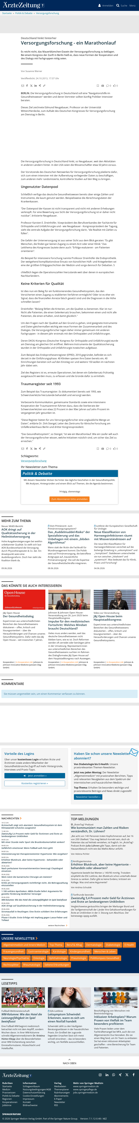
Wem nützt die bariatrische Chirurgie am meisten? (26, 877)
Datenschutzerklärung (34, 1092)
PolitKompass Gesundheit (104, 958)
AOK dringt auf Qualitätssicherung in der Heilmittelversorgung (18, 533)
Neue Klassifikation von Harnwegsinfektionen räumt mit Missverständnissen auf (113, 535)
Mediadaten (60, 1086)
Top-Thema (56, 945)
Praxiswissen (8, 1092)
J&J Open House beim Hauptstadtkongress (108, 618)
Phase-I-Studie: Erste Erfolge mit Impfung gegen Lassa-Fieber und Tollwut (34, 919)
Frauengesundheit (13, 951)
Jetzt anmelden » (34, 775)
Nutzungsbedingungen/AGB (37, 1089)
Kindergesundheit (80, 951)
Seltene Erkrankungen (57, 965)
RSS (56, 1105)
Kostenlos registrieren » (34, 783)
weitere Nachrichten (58, 925)
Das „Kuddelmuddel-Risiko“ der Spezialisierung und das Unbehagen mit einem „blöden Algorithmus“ (69, 537)
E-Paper (58, 1099)
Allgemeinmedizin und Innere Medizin (24, 945)
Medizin (6, 1089)
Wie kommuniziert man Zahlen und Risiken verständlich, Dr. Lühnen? (100, 829)
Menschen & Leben (105, 951)
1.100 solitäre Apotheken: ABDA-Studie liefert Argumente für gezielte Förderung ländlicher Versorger (31, 893)
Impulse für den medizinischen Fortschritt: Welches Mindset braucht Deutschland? (69, 625)
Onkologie (38, 958)
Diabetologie (113, 945)
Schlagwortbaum (31, 1086)
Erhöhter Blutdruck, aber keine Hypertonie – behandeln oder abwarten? (32, 861)
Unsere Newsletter (18, 938)
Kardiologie (59, 951)
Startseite (7, 1086)
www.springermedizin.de (86, 1086)
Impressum (28, 1099)
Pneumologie (78, 958)
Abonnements (61, 1096)
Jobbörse (6, 1105)
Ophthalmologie (58, 958)
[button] (132, 5)
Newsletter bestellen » (88, 797)
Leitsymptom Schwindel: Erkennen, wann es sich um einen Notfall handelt (66, 1018)
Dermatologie (94, 945)
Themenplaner (61, 1089)
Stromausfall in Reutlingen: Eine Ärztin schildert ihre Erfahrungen (34, 911)
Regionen (7, 1099)
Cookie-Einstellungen (33, 1096)
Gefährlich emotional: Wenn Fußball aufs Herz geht (27, 848)
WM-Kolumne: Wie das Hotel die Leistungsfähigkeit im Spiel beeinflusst (34, 900)
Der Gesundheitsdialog (18, 616)
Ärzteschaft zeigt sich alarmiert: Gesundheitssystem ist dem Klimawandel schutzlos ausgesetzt (31, 826)
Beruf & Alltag (74, 945)
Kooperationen (9, 1102)
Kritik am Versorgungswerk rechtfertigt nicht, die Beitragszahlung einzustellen (34, 884)
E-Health (129, 945)
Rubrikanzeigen (62, 1092)
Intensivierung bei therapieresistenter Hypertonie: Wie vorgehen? (34, 854)
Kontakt (27, 1102)
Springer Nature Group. (66, 1118)
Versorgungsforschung (34, 461)
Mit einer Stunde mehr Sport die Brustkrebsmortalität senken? (33, 842)
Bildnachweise (30, 1105)
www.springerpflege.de (85, 1089)
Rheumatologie (31, 965)
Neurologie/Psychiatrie (16, 958)
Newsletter (59, 1102)
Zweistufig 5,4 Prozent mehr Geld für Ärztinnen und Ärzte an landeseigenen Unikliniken (31, 835)
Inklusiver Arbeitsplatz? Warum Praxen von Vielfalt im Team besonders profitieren (115, 1020)
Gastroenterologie (38, 951)
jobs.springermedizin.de (85, 1092)
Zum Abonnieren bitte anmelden (69, 499)
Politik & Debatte (10, 1096)
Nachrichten (10, 818)
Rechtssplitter (11, 965)
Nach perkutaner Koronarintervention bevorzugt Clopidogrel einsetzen (32, 870)
